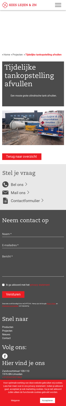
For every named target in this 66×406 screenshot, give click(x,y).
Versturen (13, 294)
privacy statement (40, 284)
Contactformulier (25, 201)
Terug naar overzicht (22, 156)
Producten (7, 327)
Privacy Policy (51, 303)
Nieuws (6, 334)
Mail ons (18, 193)
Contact (6, 338)
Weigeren (15, 400)
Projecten (18, 54)
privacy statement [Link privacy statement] (37, 386)
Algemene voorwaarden (10, 306)
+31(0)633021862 (12, 377)
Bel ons (17, 184)
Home (7, 54)
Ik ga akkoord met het (28, 284)
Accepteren (47, 400)
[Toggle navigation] (57, 5)
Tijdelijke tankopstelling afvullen (43, 54)
